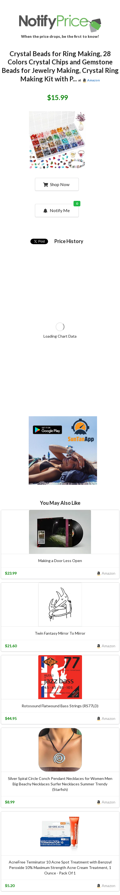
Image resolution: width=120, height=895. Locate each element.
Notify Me (60, 208)
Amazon (93, 80)
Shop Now (56, 184)
